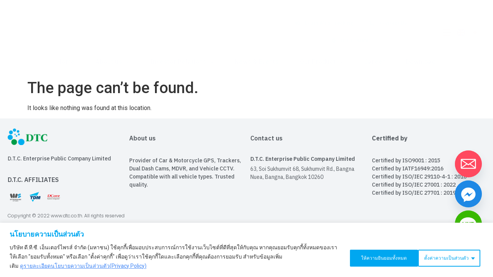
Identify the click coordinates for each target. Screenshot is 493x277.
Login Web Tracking (324, 23)
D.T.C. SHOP (351, 41)
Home (66, 62)
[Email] (468, 163)
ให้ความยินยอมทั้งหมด (446, 257)
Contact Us (388, 23)
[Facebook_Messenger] (468, 193)
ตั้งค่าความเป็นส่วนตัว (368, 257)
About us (112, 62)
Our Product (321, 62)
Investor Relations (182, 62)
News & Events (257, 62)
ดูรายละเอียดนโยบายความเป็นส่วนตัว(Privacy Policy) (83, 266)
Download (421, 62)
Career (374, 62)
